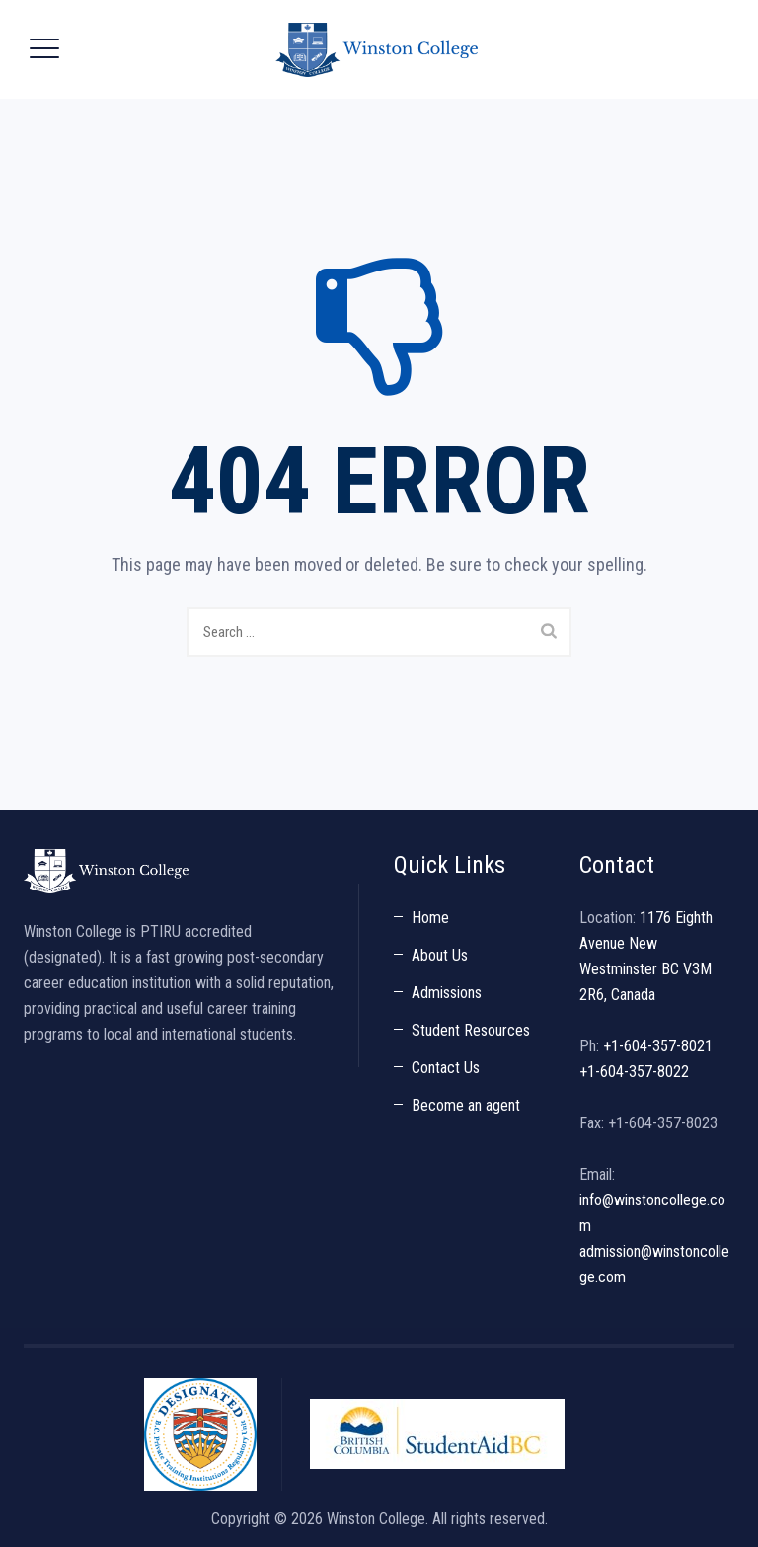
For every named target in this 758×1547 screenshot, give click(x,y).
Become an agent (466, 1105)
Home (430, 917)
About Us (440, 955)
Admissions (447, 992)
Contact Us (446, 1067)
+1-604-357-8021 (658, 1046)
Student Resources (471, 1030)
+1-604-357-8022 (634, 1071)
